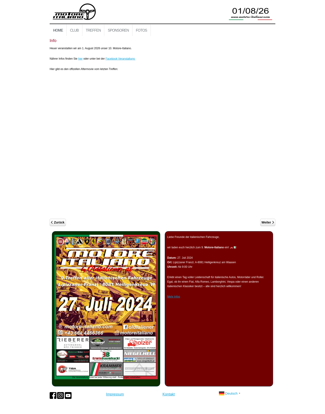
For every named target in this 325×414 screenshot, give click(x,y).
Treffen (93, 30)
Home (58, 30)
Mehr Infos (173, 296)
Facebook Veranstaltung (121, 58)
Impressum (115, 394)
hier (80, 58)
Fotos (141, 30)
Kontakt (168, 394)
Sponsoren (118, 30)
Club (74, 30)
